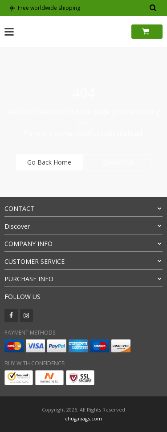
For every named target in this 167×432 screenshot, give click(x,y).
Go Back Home (49, 162)
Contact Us (118, 162)
